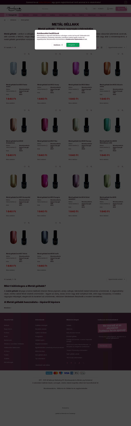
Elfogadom (71, 45)
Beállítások (57, 45)
